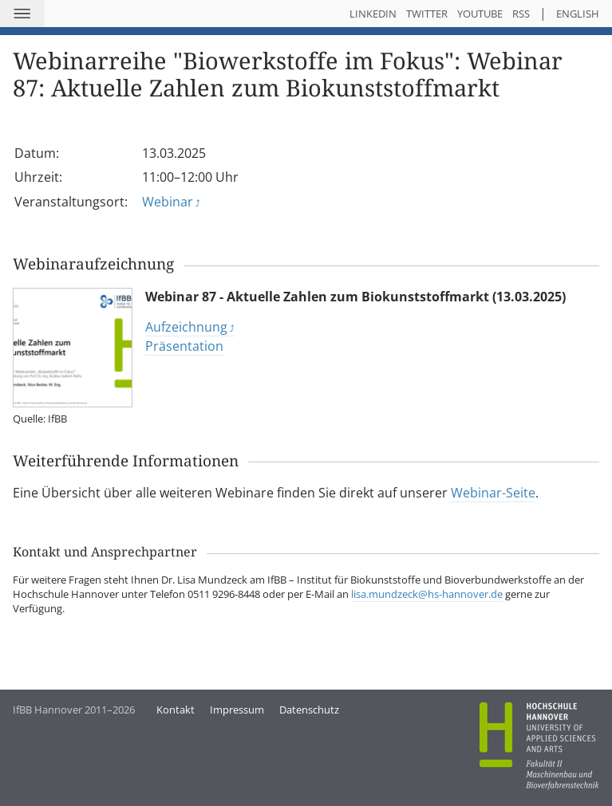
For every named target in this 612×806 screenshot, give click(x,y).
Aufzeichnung (186, 327)
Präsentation (184, 346)
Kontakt (175, 709)
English (577, 13)
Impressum (237, 709)
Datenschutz (309, 709)
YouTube (480, 13)
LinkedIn (373, 13)
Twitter (427, 13)
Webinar (167, 201)
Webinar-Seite (493, 492)
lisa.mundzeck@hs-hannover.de (427, 594)
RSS (521, 13)
